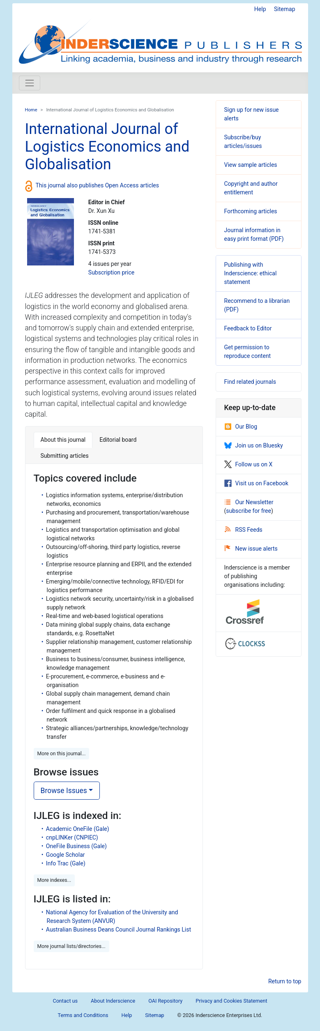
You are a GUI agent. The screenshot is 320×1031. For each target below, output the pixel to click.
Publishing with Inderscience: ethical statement (250, 273)
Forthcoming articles (250, 211)
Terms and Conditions (83, 1015)
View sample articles (250, 164)
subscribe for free (248, 510)
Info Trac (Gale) (65, 863)
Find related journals (250, 381)
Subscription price (111, 272)
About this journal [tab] (63, 439)
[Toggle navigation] (29, 83)
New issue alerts (251, 548)
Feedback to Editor (248, 328)
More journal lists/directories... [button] (71, 946)
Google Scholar (65, 854)
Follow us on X (248, 464)
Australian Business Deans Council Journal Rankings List (118, 929)
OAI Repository (165, 1001)
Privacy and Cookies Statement (231, 1001)
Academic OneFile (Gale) (77, 829)
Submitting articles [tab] (65, 455)
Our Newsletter (249, 502)
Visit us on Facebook (256, 483)
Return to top (285, 981)
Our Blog (241, 426)
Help (260, 9)
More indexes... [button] (54, 880)
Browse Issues (64, 791)
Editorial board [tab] (117, 439)
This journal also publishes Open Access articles (97, 185)
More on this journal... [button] (61, 754)
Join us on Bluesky (253, 445)
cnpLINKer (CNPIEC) (72, 837)
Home (31, 110)
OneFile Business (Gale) (76, 846)
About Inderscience (113, 1001)
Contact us (65, 1001)
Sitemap (284, 9)
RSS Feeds (243, 529)
